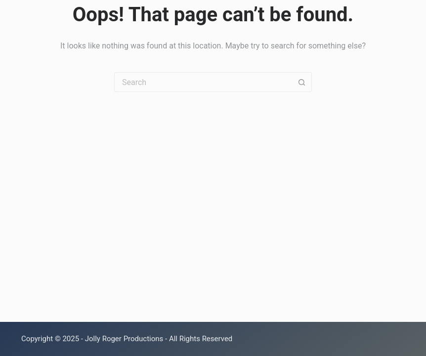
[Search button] (302, 82)
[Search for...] (203, 82)
